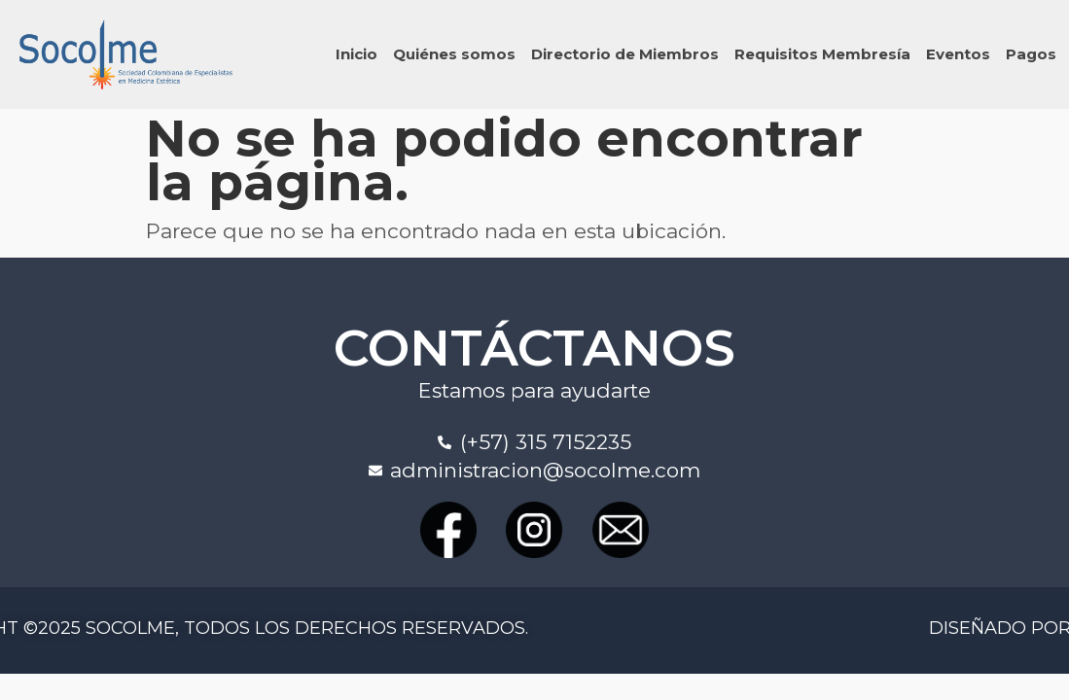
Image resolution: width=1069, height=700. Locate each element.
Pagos (1031, 54)
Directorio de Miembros (625, 54)
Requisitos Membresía (822, 54)
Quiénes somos (454, 54)
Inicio (356, 54)
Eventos (958, 54)
